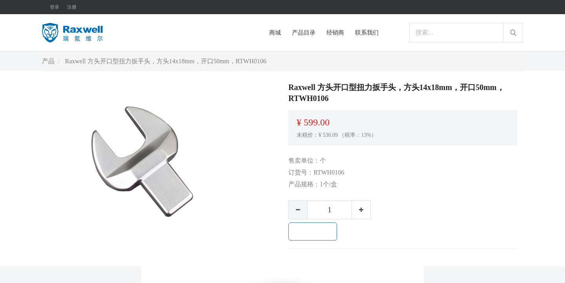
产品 (48, 61)
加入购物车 (312, 231)
